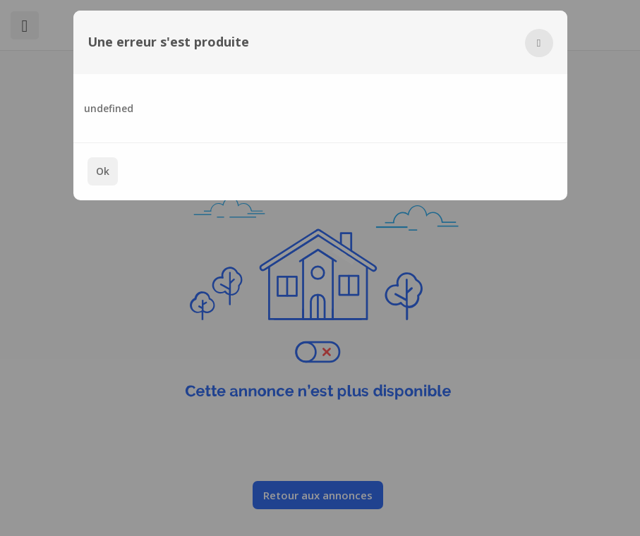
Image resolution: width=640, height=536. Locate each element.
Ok (102, 171)
